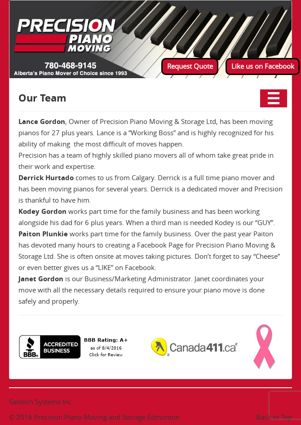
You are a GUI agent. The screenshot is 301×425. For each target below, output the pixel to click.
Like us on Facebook (262, 66)
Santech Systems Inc (40, 401)
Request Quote (190, 66)
